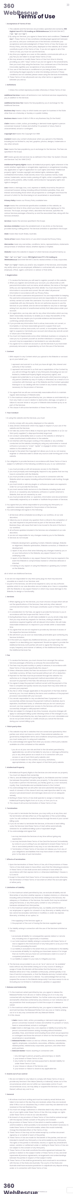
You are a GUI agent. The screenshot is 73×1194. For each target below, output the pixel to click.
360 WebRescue (12, 5)
